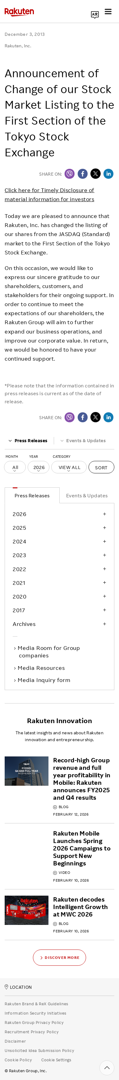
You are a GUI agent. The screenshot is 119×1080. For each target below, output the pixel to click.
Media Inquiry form (44, 679)
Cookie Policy (18, 1059)
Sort (101, 467)
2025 (19, 527)
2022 (19, 569)
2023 (19, 555)
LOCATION (18, 987)
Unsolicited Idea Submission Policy (39, 1050)
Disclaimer (15, 1041)
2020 (19, 596)
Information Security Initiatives (35, 1013)
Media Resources (42, 667)
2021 (19, 582)
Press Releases (27, 440)
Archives (24, 623)
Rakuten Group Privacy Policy (34, 1022)
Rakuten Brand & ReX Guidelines (36, 1003)
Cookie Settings (56, 1060)
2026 (19, 513)
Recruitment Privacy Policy (32, 1031)
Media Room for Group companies (49, 651)
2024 (19, 541)
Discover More (59, 957)
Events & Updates (83, 440)
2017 (19, 610)
